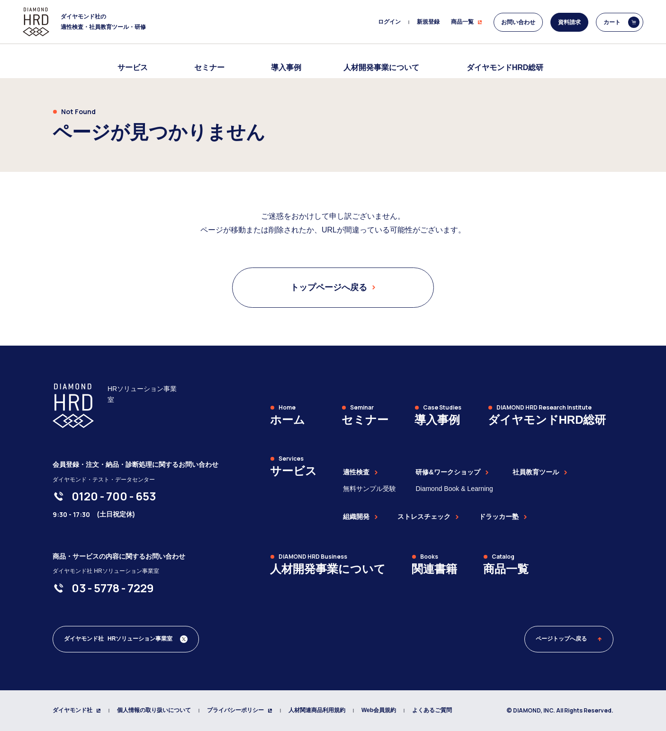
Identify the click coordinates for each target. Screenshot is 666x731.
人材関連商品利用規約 (316, 710)
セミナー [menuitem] (209, 67)
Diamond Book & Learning (454, 488)
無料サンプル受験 (369, 488)
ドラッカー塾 (503, 516)
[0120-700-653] (114, 496)
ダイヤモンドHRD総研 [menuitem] (505, 67)
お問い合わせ (518, 22)
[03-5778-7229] (113, 588)
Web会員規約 (378, 710)
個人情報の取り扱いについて (154, 710)
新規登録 (428, 21)
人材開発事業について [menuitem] (381, 67)
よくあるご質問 (432, 710)
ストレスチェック (428, 516)
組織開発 (360, 516)
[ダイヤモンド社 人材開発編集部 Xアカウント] (126, 639)
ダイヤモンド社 (77, 710)
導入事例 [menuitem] (286, 67)
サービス (132, 67)
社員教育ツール (540, 472)
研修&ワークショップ (451, 472)
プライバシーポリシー (239, 710)
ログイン (389, 21)
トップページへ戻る (333, 287)
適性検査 (360, 472)
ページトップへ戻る (569, 638)
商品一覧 (466, 21)
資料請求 (569, 22)
